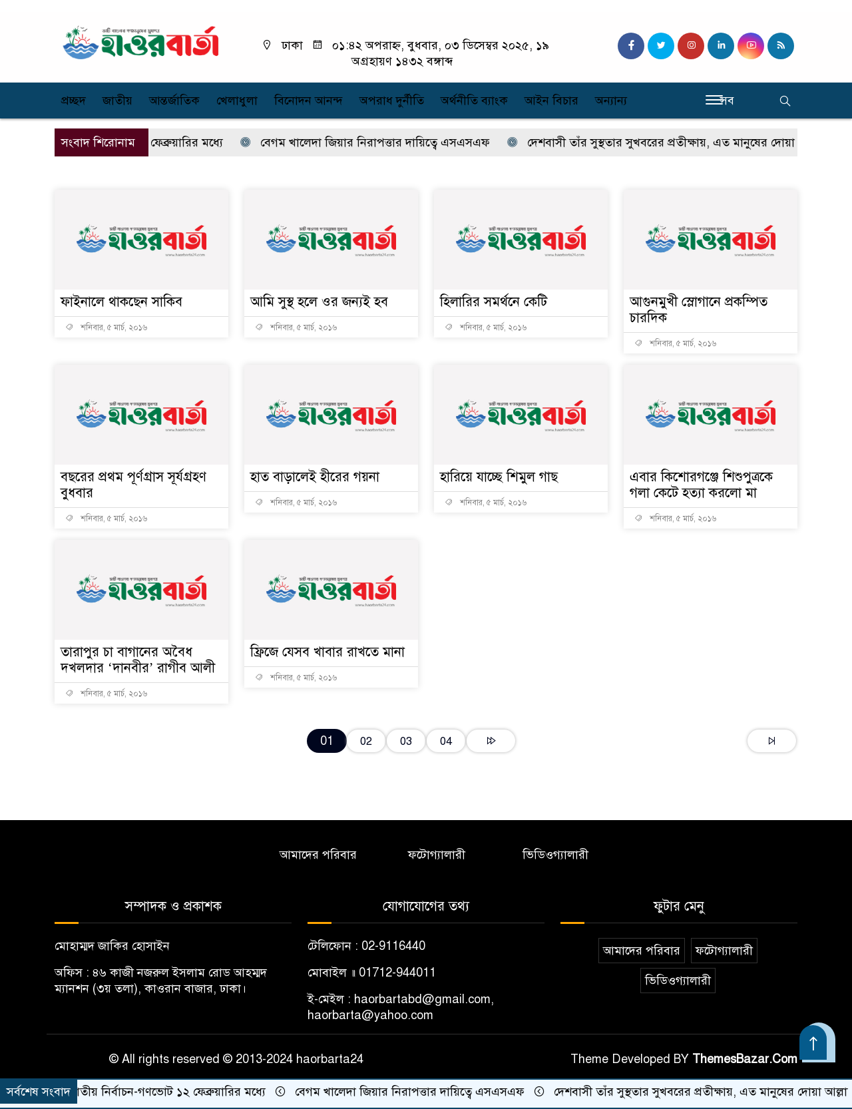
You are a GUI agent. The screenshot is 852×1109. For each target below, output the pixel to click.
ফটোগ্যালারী (436, 854)
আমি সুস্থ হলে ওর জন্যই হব (319, 302)
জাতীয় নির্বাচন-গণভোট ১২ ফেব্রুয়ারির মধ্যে (171, 1091)
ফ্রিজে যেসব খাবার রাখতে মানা (327, 652)
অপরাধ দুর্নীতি (391, 100)
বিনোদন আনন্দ (308, 100)
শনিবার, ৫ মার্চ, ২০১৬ (106, 327)
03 (406, 741)
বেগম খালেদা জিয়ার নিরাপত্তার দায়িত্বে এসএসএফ (378, 142)
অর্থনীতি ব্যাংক (474, 100)
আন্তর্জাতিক (174, 100)
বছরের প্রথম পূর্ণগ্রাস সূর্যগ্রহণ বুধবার (133, 485)
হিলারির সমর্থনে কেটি (493, 302)
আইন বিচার (551, 100)
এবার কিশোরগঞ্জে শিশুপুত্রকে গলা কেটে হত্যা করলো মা (701, 485)
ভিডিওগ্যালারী (555, 854)
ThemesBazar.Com (744, 1059)
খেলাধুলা (237, 100)
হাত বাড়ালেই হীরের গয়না (314, 477)
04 (446, 741)
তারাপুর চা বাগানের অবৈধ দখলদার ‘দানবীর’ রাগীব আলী (138, 660)
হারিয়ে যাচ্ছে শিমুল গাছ (499, 477)
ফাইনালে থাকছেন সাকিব (121, 302)
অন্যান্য (611, 100)
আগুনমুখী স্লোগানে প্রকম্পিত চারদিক (698, 310)
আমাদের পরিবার (318, 854)
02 (366, 741)
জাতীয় (117, 100)
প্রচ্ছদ (73, 100)
